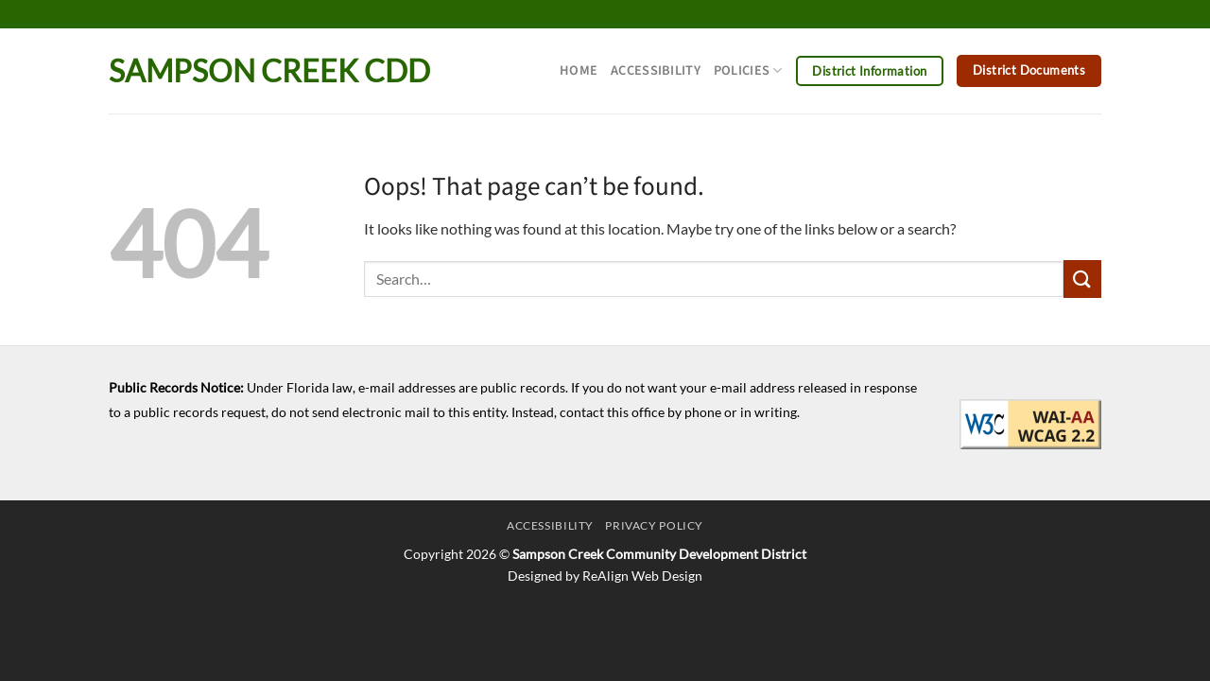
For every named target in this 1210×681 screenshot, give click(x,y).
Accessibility (655, 70)
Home (578, 70)
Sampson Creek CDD (269, 71)
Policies (748, 70)
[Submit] (1082, 278)
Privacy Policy (654, 525)
